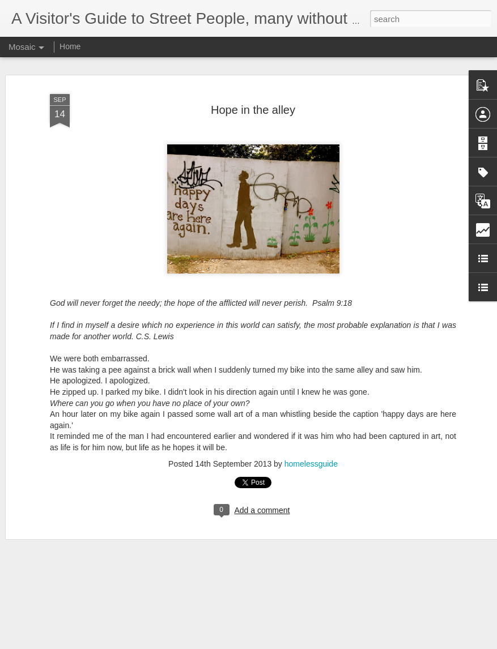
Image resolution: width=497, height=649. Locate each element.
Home (70, 46)
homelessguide (311, 463)
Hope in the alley (253, 110)
